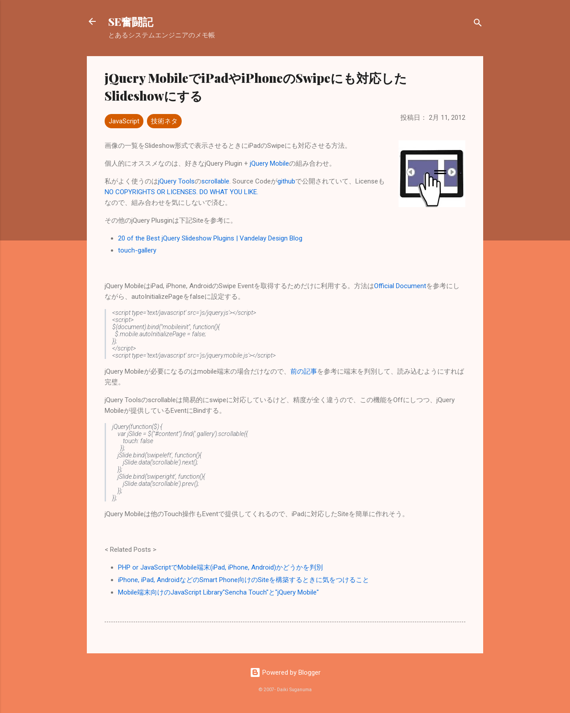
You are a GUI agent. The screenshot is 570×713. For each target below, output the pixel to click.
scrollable (215, 181)
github (286, 181)
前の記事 (303, 371)
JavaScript (124, 121)
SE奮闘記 (130, 21)
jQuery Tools (176, 181)
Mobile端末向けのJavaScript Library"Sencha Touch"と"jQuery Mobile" (218, 592)
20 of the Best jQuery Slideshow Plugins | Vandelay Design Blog (210, 238)
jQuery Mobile (269, 163)
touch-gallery (137, 250)
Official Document (400, 286)
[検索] (477, 24)
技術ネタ (164, 121)
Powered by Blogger (285, 672)
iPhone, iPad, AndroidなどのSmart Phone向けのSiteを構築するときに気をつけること (243, 580)
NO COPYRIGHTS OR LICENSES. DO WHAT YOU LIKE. (181, 192)
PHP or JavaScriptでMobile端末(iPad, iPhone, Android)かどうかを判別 (220, 567)
